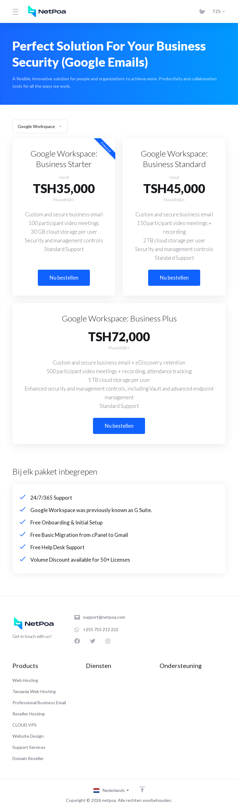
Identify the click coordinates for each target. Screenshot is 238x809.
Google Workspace (40, 126)
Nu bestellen (64, 277)
